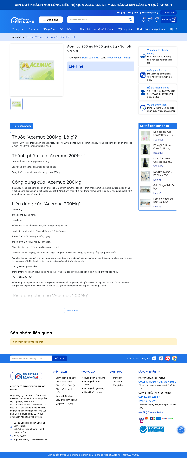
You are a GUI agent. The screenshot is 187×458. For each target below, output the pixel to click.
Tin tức (32, 29)
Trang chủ (18, 29)
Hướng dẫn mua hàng (94, 378)
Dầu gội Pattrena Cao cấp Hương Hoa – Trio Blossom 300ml (164, 147)
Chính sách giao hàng (66, 378)
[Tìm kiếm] (130, 20)
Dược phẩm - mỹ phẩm (150, 29)
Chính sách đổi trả (64, 381)
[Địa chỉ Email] (38, 358)
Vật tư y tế (124, 29)
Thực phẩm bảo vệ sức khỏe (95, 29)
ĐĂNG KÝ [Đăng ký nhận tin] (59, 358)
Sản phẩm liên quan (31, 333)
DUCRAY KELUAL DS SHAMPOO (162, 173)
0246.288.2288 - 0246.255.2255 (149, 399)
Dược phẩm (66, 29)
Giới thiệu (117, 381)
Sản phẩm (49, 29)
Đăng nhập (133, 12)
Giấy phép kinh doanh (66, 400)
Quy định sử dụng (64, 403)
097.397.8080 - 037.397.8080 (157, 381)
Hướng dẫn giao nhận (94, 388)
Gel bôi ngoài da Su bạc (164, 187)
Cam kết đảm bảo (64, 396)
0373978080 (168, 12)
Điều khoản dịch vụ (93, 392)
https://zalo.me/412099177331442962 (31, 439)
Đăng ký (121, 12)
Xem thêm (72, 310)
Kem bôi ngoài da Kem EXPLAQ (163, 200)
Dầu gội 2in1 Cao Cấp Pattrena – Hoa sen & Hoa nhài (164, 133)
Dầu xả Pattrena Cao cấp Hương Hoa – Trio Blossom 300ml (164, 160)
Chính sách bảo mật (65, 385)
